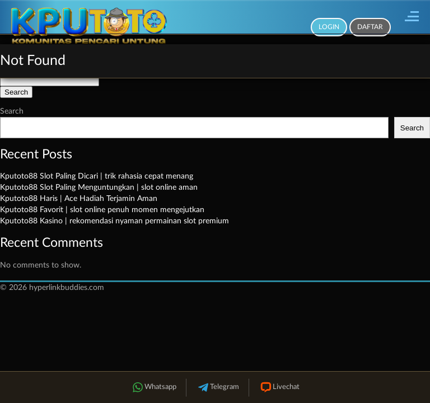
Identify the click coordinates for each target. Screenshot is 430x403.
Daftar (370, 27)
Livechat (279, 388)
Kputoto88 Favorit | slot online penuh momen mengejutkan (102, 210)
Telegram (217, 388)
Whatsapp (153, 388)
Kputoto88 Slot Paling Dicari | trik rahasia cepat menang (96, 176)
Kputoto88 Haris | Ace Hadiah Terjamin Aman (78, 199)
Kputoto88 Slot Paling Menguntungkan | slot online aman (99, 187)
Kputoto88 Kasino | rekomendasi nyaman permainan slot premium (114, 221)
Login (329, 27)
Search (12, 111)
